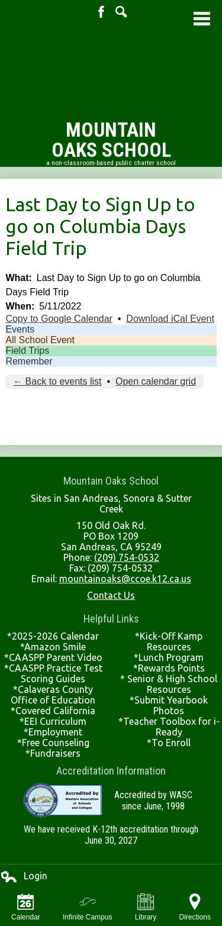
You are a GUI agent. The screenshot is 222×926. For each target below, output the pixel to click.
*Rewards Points (169, 668)
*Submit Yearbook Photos (169, 705)
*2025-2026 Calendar (53, 636)
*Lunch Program (169, 657)
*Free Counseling (53, 742)
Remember (28, 361)
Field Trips (27, 351)
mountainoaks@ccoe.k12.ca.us (125, 578)
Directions (195, 907)
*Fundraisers (53, 753)
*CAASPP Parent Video (53, 657)
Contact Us (111, 595)
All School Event (40, 340)
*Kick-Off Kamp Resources (168, 641)
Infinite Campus (87, 907)
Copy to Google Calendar (58, 319)
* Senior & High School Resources (168, 684)
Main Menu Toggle (202, 18)
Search (121, 12)
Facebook (101, 12)
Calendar (25, 907)
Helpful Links (111, 618)
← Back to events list (57, 381)
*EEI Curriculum (53, 721)
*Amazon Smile (53, 646)
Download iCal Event (170, 319)
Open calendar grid (155, 381)
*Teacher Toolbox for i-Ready (169, 726)
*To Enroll (169, 742)
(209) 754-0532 (126, 557)
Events (19, 329)
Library (146, 907)
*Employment (53, 732)
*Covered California (53, 710)
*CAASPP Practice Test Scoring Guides (53, 673)
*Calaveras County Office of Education (53, 694)
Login (23, 876)
